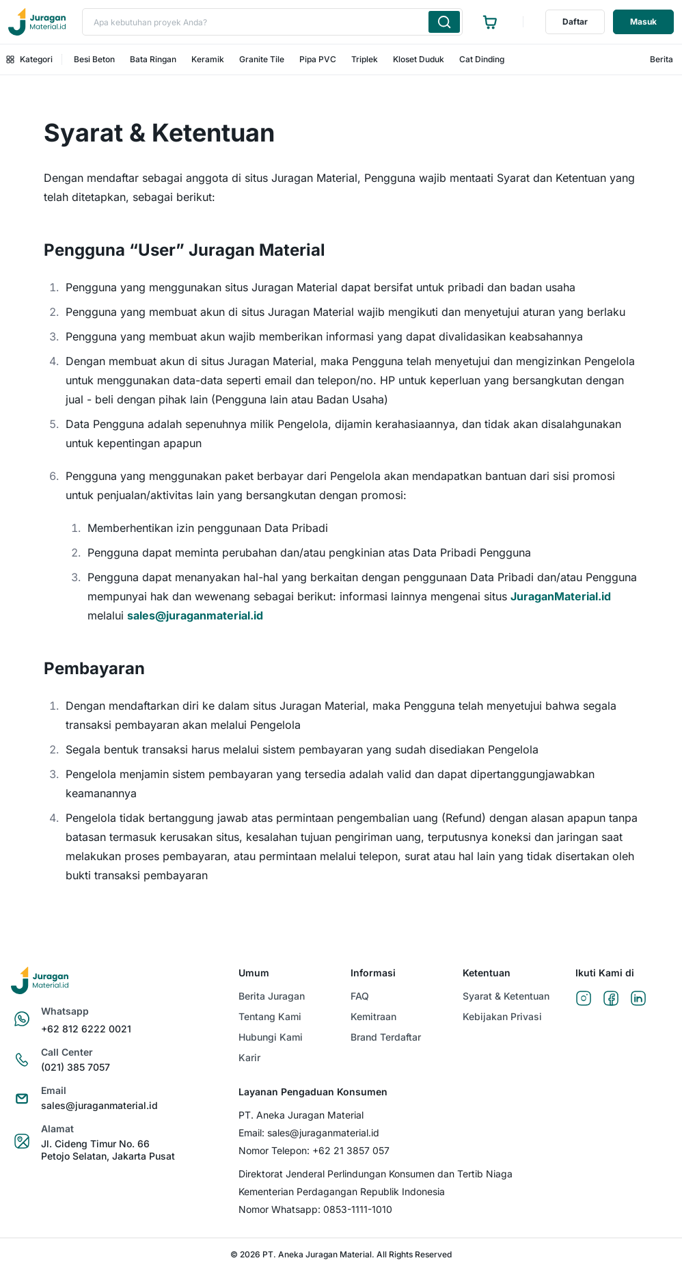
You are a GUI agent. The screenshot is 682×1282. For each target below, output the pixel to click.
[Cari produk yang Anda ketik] (444, 22)
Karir (249, 1057)
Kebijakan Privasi (502, 1016)
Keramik (207, 59)
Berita (661, 59)
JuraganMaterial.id (560, 596)
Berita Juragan (271, 996)
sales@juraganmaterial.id (195, 615)
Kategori (29, 59)
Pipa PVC (317, 59)
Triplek (364, 59)
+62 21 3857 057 (351, 1150)
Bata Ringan (153, 59)
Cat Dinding (481, 59)
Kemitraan (373, 1016)
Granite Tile (261, 59)
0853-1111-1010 (357, 1209)
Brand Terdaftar (386, 1037)
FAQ (360, 996)
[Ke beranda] (37, 22)
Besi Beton (94, 59)
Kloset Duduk (418, 59)
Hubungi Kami (270, 1037)
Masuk (643, 21)
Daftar (575, 21)
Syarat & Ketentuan (506, 996)
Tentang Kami (269, 1016)
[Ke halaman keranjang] (490, 22)
